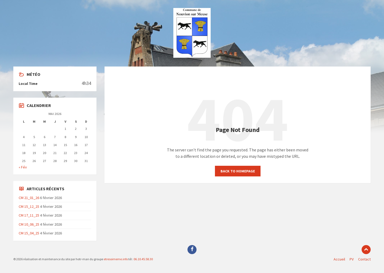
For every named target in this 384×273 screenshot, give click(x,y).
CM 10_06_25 (29, 224)
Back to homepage (238, 171)
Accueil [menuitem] (339, 259)
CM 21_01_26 (29, 197)
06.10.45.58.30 (143, 259)
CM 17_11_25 (29, 215)
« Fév (23, 167)
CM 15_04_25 (29, 233)
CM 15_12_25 (29, 206)
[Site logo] (192, 56)
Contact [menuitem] (364, 259)
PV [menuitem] (352, 259)
